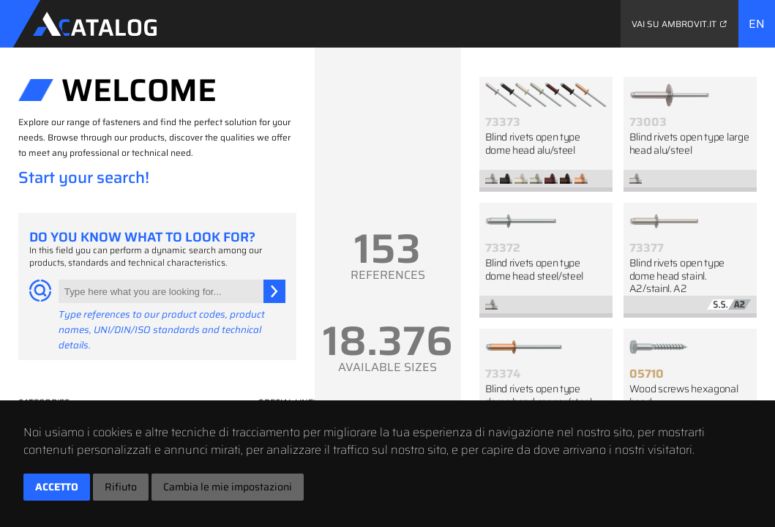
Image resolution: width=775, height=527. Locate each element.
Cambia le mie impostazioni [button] (227, 487)
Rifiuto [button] (121, 487)
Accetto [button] (56, 487)
